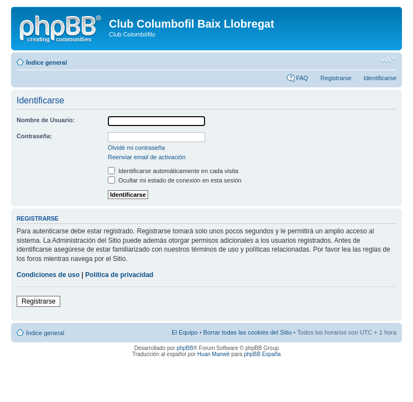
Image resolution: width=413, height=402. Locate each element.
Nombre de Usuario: (46, 120)
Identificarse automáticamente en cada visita (173, 171)
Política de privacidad (119, 275)
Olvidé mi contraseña (136, 147)
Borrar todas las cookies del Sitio (247, 332)
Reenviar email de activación (147, 157)
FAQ (302, 78)
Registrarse (335, 78)
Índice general (46, 62)
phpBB (184, 348)
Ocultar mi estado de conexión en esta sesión (175, 180)
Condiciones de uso (48, 275)
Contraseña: (34, 136)
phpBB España (262, 354)
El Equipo (185, 332)
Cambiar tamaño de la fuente (388, 60)
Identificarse (380, 78)
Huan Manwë (213, 354)
